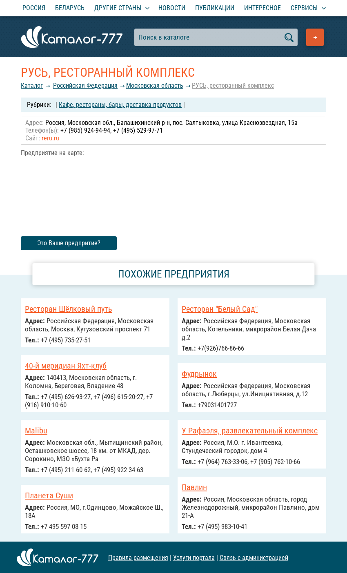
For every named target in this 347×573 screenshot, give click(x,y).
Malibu (36, 430)
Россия (33, 8)
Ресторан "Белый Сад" (220, 309)
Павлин (194, 487)
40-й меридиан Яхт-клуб (66, 366)
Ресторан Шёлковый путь (68, 309)
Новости (171, 8)
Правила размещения (138, 557)
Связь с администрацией (254, 557)
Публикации (214, 8)
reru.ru (50, 138)
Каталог (32, 85)
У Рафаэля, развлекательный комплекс (250, 430)
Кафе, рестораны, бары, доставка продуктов (120, 105)
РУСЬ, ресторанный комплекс (233, 85)
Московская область (154, 85)
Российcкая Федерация (85, 85)
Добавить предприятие (315, 37)
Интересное (262, 8)
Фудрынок (199, 374)
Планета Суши (49, 495)
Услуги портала (194, 557)
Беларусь (70, 8)
